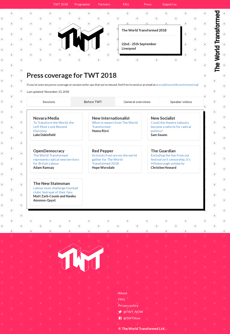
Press (148, 4)
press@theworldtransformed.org (177, 84)
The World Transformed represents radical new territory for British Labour (56, 159)
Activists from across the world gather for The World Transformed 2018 (114, 159)
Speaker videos (181, 102)
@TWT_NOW (130, 312)
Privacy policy (128, 305)
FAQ (126, 4)
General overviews (137, 102)
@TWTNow (129, 318)
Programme (82, 4)
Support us (169, 4)
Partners (104, 4)
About (122, 293)
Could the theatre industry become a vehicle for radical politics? (171, 127)
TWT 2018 (60, 4)
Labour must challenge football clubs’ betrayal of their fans (55, 190)
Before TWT (93, 102)
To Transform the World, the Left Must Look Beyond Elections (53, 127)
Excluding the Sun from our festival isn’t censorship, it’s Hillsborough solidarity (170, 159)
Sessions (49, 102)
